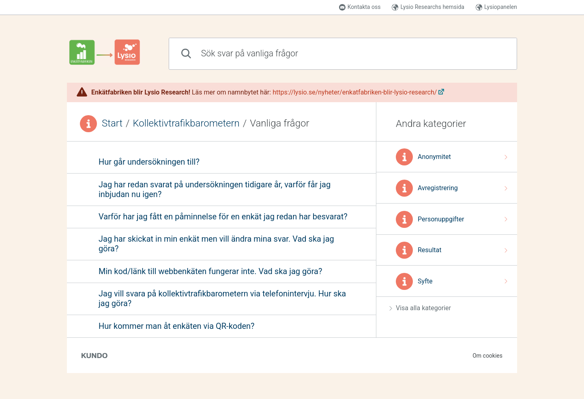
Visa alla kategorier (420, 308)
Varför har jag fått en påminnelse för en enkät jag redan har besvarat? (223, 216)
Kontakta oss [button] (360, 7)
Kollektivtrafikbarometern (186, 123)
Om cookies (487, 355)
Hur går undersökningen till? (149, 162)
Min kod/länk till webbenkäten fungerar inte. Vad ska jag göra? (210, 271)
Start (112, 123)
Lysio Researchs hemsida (428, 7)
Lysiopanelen (496, 7)
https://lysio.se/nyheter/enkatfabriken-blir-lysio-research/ (355, 92)
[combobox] (343, 53)
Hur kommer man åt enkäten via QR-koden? (177, 326)
